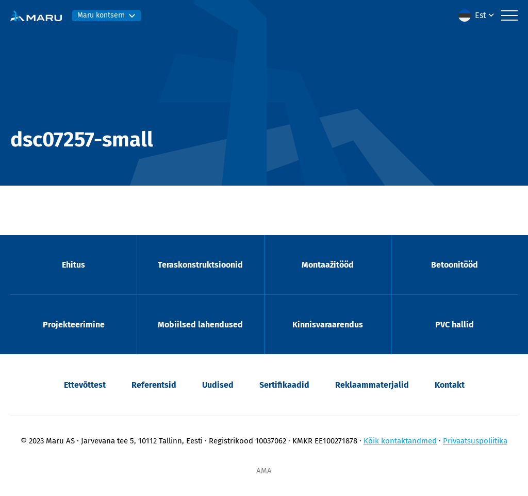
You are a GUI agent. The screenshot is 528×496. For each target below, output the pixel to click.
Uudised (218, 385)
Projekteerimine (74, 324)
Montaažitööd (328, 265)
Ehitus (73, 265)
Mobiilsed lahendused (200, 324)
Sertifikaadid (284, 385)
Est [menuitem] (480, 15)
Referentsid (153, 385)
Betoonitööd (454, 265)
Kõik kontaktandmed (400, 440)
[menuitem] (477, 15)
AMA (264, 470)
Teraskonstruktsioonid (200, 265)
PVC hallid (454, 324)
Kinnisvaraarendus (327, 324)
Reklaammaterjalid (372, 385)
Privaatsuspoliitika (475, 440)
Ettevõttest (85, 385)
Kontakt (450, 385)
